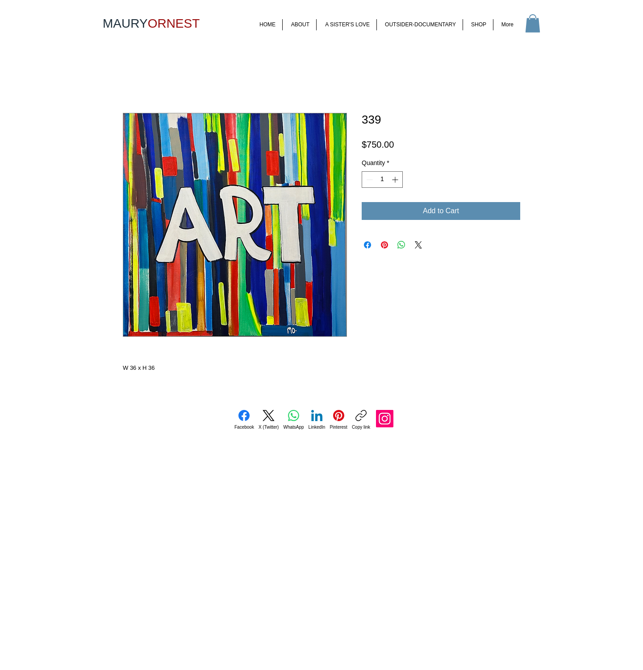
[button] (532, 23)
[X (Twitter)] (269, 420)
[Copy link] (361, 420)
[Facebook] (244, 420)
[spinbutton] (382, 179)
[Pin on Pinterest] (384, 245)
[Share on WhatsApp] (401, 245)
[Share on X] (418, 245)
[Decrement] (368, 179)
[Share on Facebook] (367, 245)
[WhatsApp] (293, 420)
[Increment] (395, 179)
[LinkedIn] (317, 420)
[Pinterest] (338, 420)
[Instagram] (384, 418)
